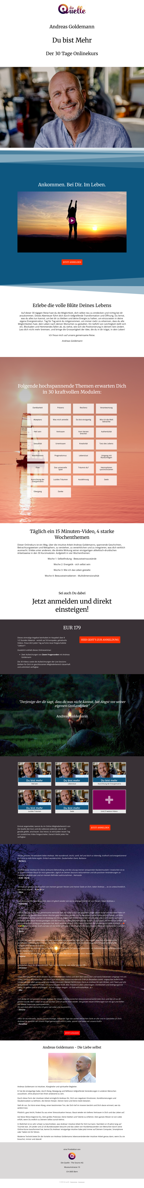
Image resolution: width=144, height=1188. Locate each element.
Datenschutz (73, 1182)
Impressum (81, 1182)
